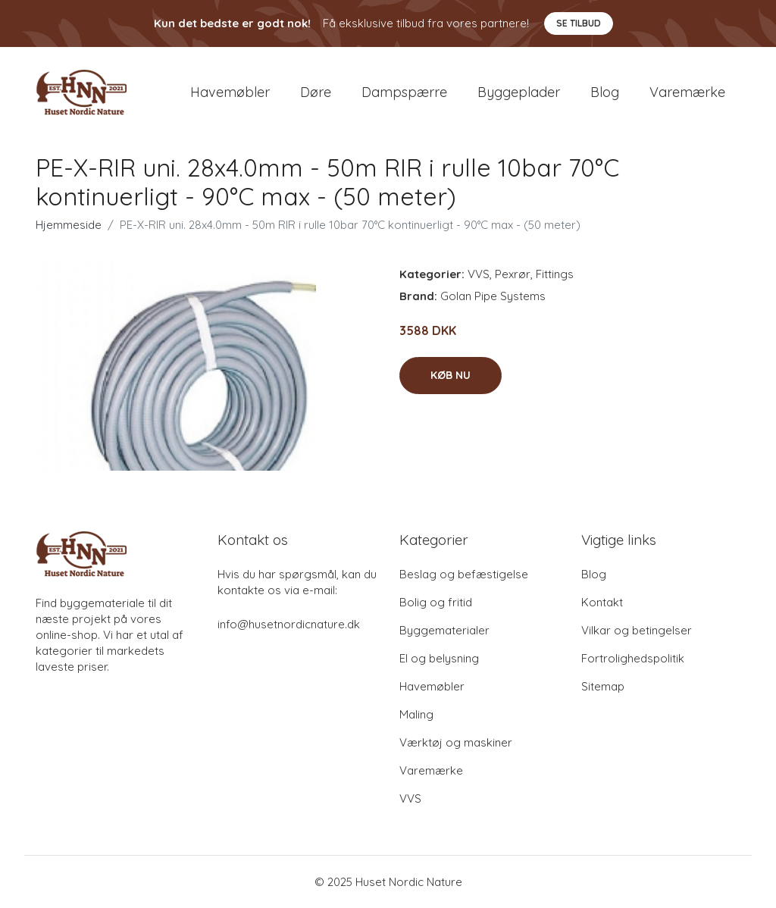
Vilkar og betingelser (636, 630)
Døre (315, 92)
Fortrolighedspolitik (632, 658)
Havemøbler (230, 92)
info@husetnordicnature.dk (288, 624)
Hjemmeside (69, 225)
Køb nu (450, 375)
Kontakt (602, 602)
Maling (416, 714)
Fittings (555, 274)
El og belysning (439, 658)
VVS (479, 274)
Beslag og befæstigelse (463, 574)
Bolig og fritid (435, 602)
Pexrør (512, 274)
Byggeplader (518, 92)
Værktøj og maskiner (455, 742)
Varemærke (687, 92)
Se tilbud (578, 23)
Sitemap (602, 686)
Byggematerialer (444, 630)
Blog (604, 92)
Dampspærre (404, 92)
